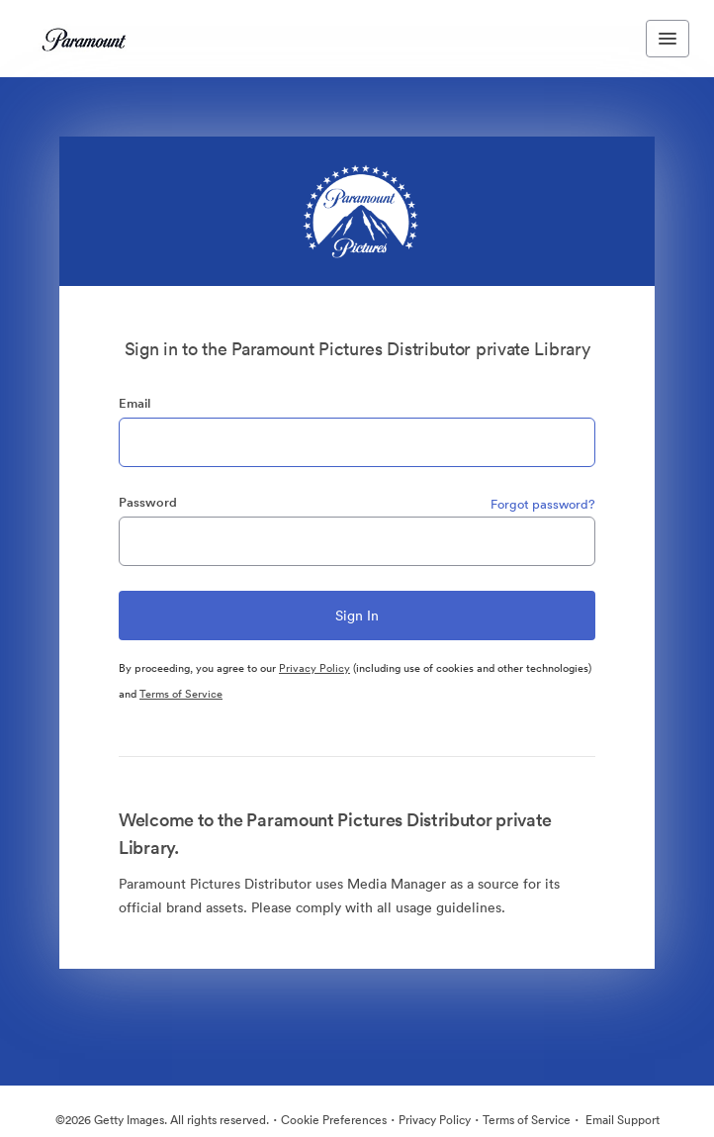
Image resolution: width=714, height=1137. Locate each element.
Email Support (621, 1119)
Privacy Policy (314, 668)
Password (148, 502)
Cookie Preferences (334, 1119)
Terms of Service (181, 694)
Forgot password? (543, 504)
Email (134, 403)
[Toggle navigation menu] (667, 38)
